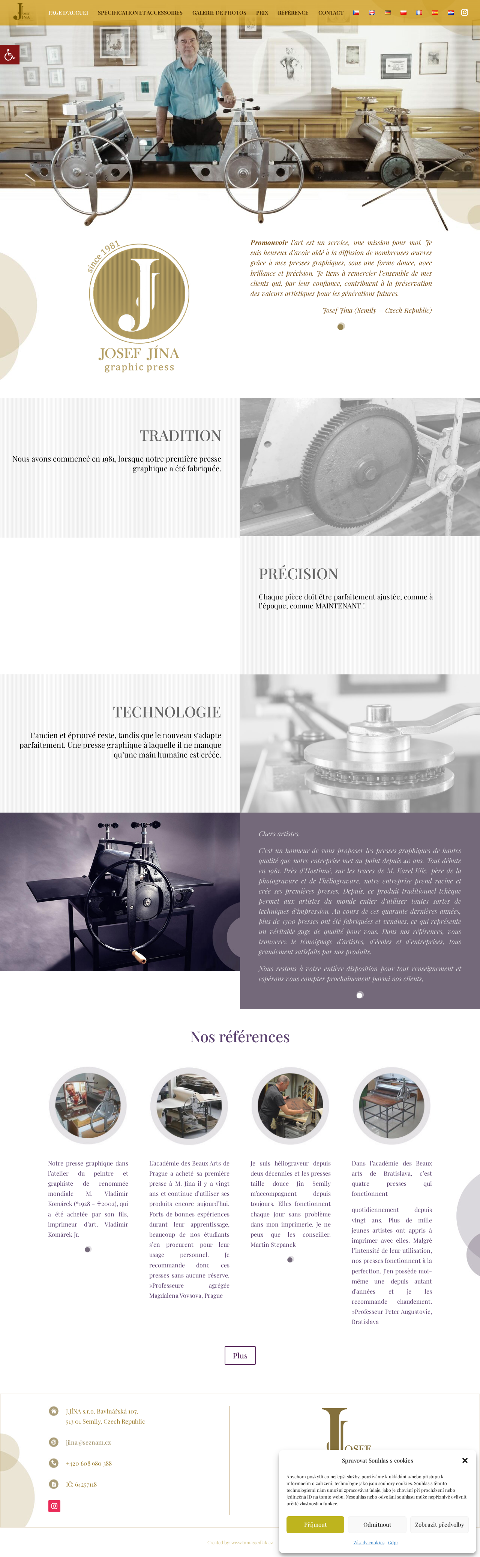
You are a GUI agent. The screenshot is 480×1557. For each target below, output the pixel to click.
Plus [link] (240, 1355)
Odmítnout (377, 1524)
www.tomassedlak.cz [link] (251, 1542)
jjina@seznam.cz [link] (88, 1442)
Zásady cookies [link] (369, 1542)
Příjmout (315, 1524)
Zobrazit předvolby (439, 1524)
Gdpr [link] (393, 1542)
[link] (10, 54)
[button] (465, 1460)
